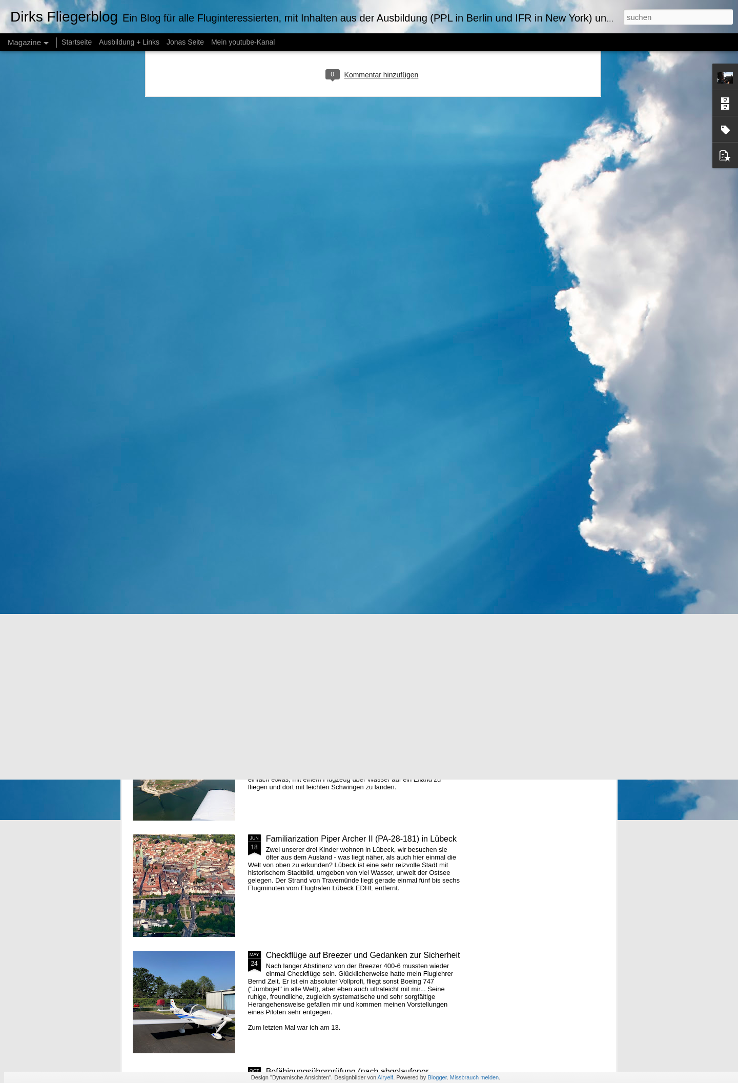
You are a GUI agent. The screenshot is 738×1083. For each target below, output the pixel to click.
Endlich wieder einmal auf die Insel (329, 722)
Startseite (76, 42)
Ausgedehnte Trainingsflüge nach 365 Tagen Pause (360, 489)
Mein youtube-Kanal (243, 42)
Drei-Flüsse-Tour (296, 606)
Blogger (436, 1077)
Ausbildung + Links (129, 42)
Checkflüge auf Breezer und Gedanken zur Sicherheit (363, 955)
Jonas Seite (185, 42)
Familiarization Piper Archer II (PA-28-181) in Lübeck (361, 838)
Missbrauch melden (474, 1077)
